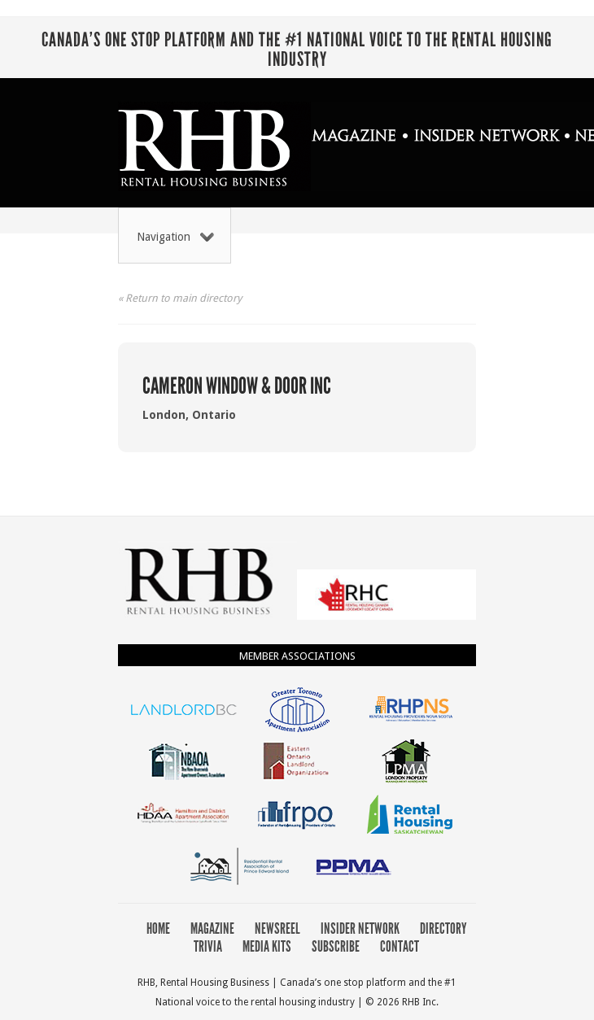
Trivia (208, 946)
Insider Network (360, 928)
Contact (399, 946)
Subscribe (336, 946)
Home (158, 928)
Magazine (212, 928)
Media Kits (266, 946)
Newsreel (277, 928)
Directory (443, 928)
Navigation (175, 236)
